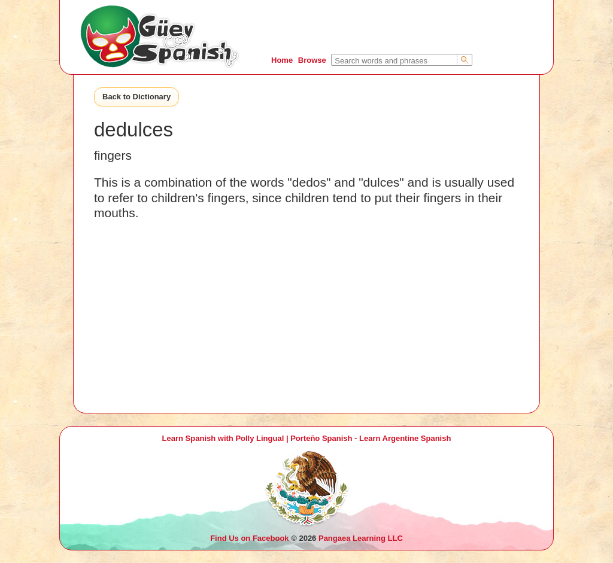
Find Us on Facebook (249, 538)
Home (282, 60)
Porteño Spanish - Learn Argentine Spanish (370, 438)
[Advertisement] (306, 329)
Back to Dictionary (136, 96)
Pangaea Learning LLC (360, 538)
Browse (312, 60)
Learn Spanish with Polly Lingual (223, 438)
